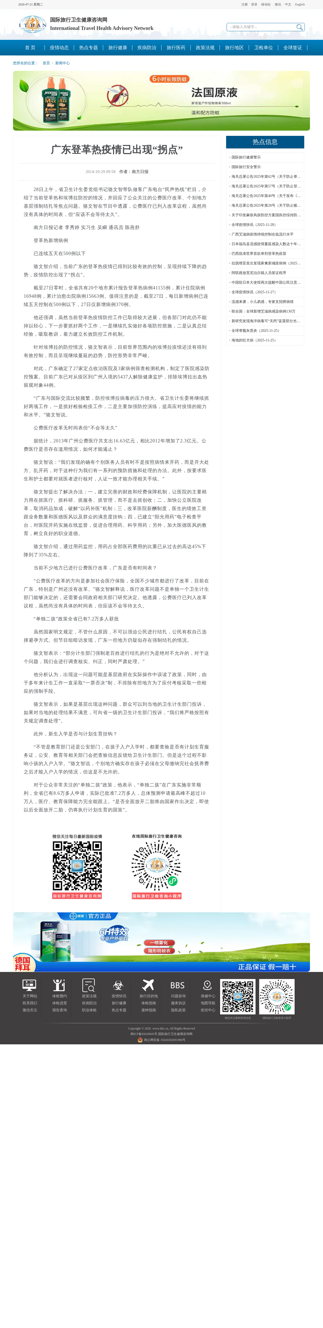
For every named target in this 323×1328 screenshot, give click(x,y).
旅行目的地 (149, 996)
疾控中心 (208, 1010)
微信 (278, 4)
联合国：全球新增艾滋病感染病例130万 (263, 311)
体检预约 (59, 996)
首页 (45, 63)
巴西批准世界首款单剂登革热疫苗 (259, 254)
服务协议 (178, 1003)
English (300, 4)
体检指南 (148, 1003)
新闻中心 (62, 63)
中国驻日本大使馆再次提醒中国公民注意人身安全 (272, 282)
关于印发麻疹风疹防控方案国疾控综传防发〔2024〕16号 (277, 215)
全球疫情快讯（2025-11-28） (255, 225)
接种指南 (148, 1010)
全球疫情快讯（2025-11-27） (255, 292)
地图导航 (208, 1003)
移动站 (266, 4)
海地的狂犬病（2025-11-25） (255, 340)
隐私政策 (178, 1010)
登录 (254, 4)
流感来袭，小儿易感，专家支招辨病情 (263, 302)
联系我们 (30, 1003)
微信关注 (30, 1010)
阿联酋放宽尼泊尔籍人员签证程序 (259, 273)
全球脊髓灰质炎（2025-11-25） (256, 331)
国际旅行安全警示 (246, 167)
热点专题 (119, 1010)
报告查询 (59, 1010)
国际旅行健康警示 (246, 157)
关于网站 (30, 996)
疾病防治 (89, 1003)
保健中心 (208, 996)
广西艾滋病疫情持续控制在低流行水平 (263, 234)
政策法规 (89, 996)
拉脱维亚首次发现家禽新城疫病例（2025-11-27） (271, 263)
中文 (288, 4)
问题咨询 (178, 996)
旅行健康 (119, 1003)
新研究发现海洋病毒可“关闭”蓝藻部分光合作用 (270, 321)
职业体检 (89, 1010)
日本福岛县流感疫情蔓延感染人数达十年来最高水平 (273, 244)
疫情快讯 (119, 996)
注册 (244, 4)
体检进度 (59, 1003)
